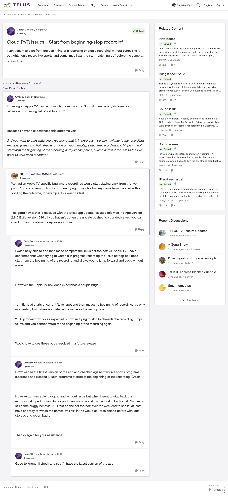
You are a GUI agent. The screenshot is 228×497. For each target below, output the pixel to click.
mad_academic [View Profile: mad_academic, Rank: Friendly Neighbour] (167, 200)
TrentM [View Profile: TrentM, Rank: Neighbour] (162, 59)
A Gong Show (178, 244)
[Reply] (139, 70)
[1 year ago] (177, 165)
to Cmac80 (58, 174)
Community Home (12, 486)
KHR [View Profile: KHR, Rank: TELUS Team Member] (22, 174)
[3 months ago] (175, 235)
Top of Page (33, 486)
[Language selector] (182, 5)
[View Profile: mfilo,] (162, 287)
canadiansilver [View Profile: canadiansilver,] (193, 249)
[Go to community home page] (17, 5)
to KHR (58, 241)
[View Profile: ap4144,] (162, 274)
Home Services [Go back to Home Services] (52, 14)
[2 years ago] (173, 59)
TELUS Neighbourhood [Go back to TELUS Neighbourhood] (13, 14)
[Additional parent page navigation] (29, 14)
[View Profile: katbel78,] (162, 260)
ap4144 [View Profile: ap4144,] (189, 276)
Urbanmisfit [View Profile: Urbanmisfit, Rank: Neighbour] (165, 130)
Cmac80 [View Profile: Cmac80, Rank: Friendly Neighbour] (21, 29)
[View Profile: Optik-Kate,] (162, 233)
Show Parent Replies (14, 88)
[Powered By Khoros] (217, 489)
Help (46, 486)
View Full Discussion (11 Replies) (22, 82)
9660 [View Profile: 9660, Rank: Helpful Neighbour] (161, 94)
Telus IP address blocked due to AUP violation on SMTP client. (194, 272)
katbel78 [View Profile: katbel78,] (189, 263)
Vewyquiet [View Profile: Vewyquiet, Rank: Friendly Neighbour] (164, 165)
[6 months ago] (173, 95)
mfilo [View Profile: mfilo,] (187, 290)
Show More (15, 61)
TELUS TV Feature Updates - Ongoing (188, 231)
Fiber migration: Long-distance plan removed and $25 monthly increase (193, 258)
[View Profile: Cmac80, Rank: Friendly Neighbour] (11, 31)
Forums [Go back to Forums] (38, 14)
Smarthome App (179, 285)
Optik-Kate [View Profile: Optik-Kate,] (190, 235)
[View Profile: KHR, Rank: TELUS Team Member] (14, 175)
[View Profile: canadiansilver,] (162, 246)
